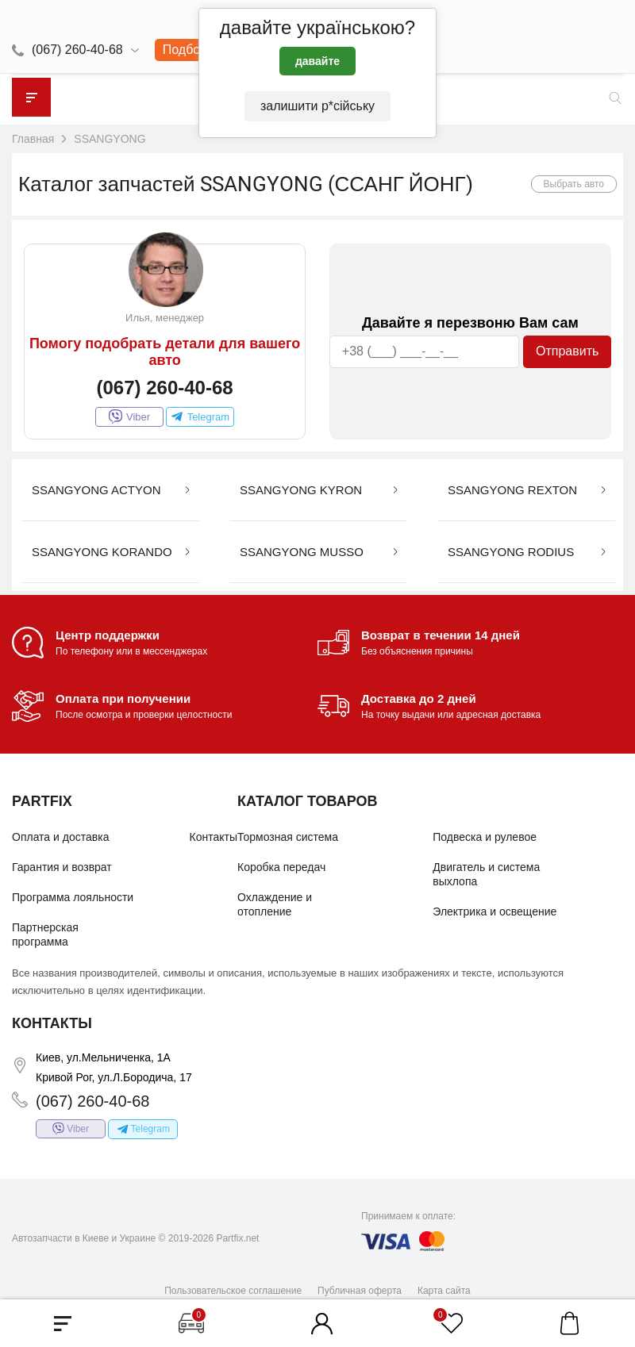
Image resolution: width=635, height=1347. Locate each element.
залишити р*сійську (317, 106)
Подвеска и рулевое (485, 837)
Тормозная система (287, 837)
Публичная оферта (360, 1289)
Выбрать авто (574, 184)
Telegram (200, 416)
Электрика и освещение (494, 911)
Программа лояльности (72, 897)
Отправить (567, 351)
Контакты (213, 837)
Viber (129, 416)
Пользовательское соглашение (233, 1289)
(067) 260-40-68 (77, 49)
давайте (317, 61)
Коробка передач (281, 867)
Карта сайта (444, 1289)
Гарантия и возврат (62, 867)
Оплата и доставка (60, 837)
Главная (33, 138)
